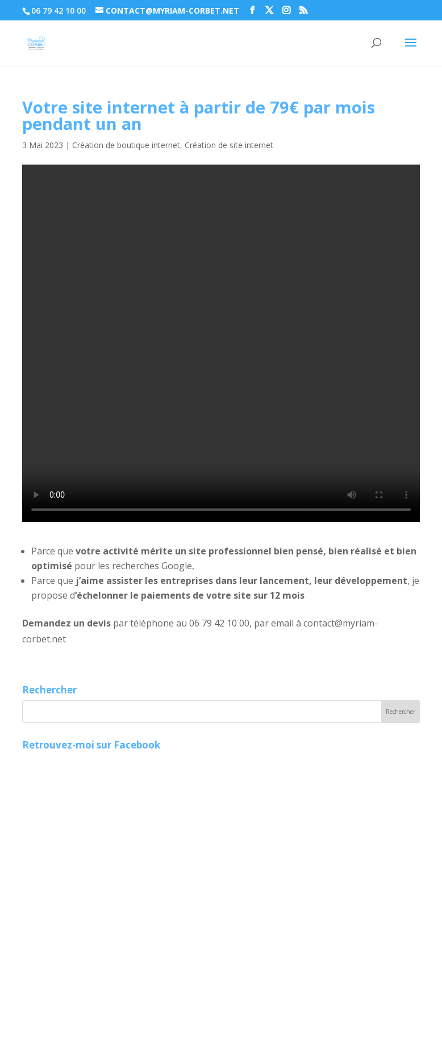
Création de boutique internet (126, 145)
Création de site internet (229, 145)
